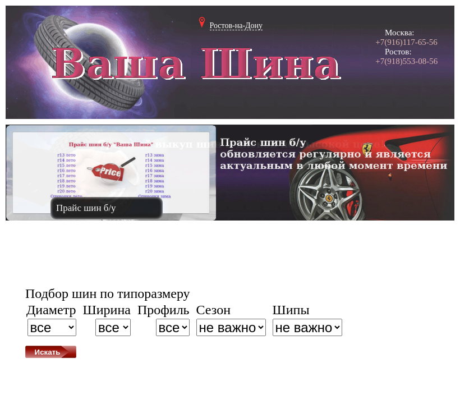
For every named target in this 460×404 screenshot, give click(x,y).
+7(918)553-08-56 (406, 61)
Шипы (291, 309)
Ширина (107, 309)
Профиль (163, 309)
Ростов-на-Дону (236, 25)
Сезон (213, 309)
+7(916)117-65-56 (406, 42)
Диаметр (51, 309)
